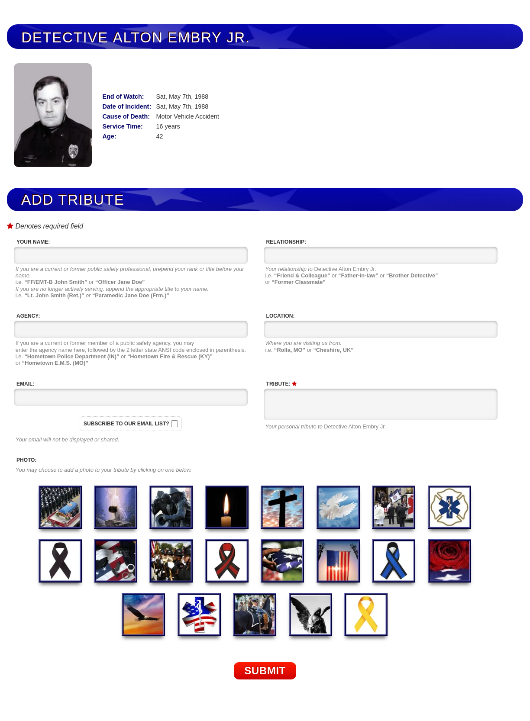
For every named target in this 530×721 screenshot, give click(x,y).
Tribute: (281, 384)
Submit (265, 670)
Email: (25, 384)
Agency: (28, 316)
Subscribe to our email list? (126, 424)
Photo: (26, 460)
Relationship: (286, 242)
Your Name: (33, 242)
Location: (280, 316)
